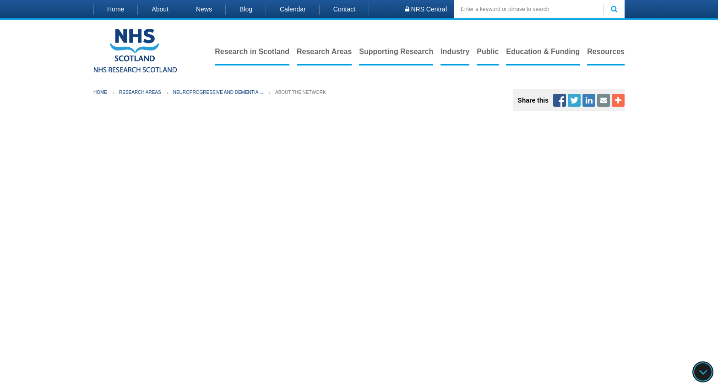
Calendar (293, 9)
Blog (245, 9)
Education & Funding (543, 51)
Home (115, 9)
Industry (455, 51)
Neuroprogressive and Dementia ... (218, 92)
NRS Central (426, 9)
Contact (344, 9)
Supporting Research (396, 51)
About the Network (300, 92)
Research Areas (324, 51)
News (204, 9)
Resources (606, 51)
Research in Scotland (252, 51)
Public (488, 51)
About (160, 9)
